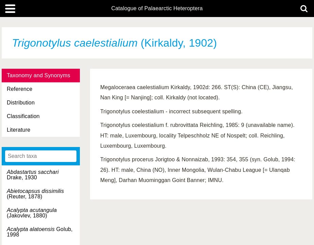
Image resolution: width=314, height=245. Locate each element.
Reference (19, 89)
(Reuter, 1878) (35, 193)
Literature (18, 130)
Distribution (21, 102)
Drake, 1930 (33, 174)
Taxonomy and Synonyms (38, 75)
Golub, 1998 (40, 232)
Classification (23, 116)
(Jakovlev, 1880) (32, 212)
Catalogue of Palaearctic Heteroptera (157, 8)
